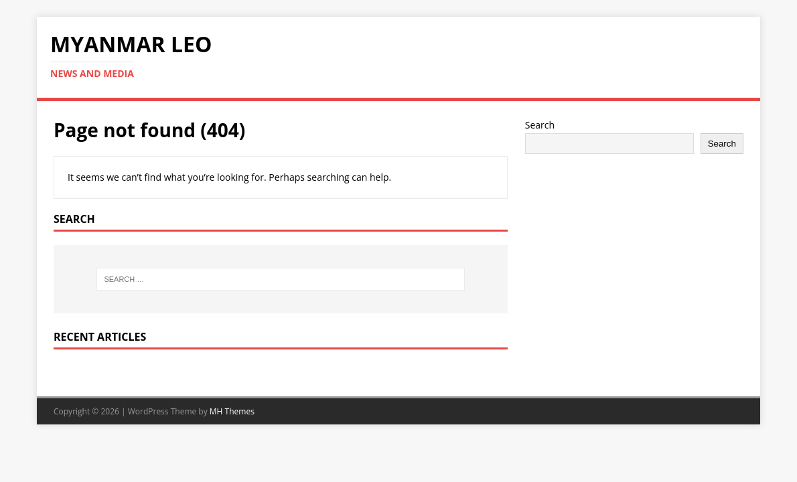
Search (540, 124)
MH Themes (232, 411)
